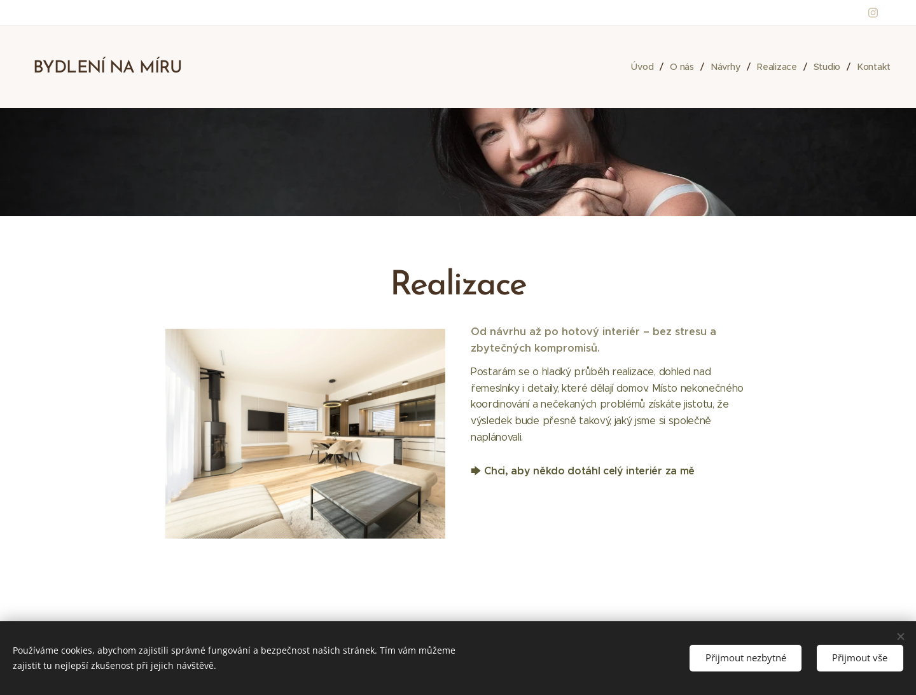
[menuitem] (642, 67)
